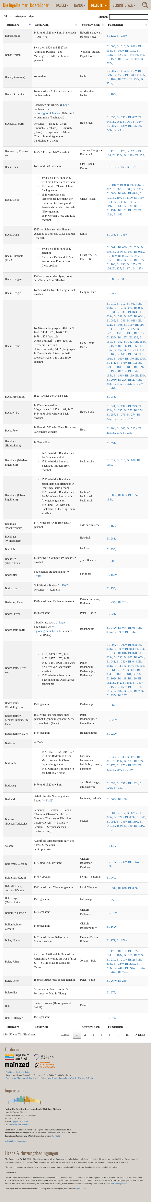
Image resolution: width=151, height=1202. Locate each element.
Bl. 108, (112, 264)
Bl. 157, (119, 350)
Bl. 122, (112, 35)
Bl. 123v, (122, 125)
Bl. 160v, (122, 687)
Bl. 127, (132, 329)
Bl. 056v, (118, 251)
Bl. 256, (111, 900)
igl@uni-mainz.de (20, 1121)
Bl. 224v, (119, 963)
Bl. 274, (132, 414)
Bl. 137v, (123, 337)
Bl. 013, (130, 648)
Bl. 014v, (112, 653)
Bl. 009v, (123, 247)
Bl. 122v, (134, 783)
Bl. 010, (122, 46)
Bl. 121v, (118, 761)
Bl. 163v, (118, 825)
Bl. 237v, (123, 695)
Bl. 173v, (112, 951)
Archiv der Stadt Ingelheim (17, 1072)
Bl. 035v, (122, 117)
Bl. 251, (127, 383)
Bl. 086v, (122, 821)
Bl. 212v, (132, 428)
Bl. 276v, (127, 418)
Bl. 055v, (129, 665)
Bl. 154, (129, 761)
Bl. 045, (141, 817)
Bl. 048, (123, 888)
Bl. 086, (122, 320)
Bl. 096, (134, 255)
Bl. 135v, (132, 264)
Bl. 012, (122, 303)
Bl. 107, (117, 197)
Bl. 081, (119, 316)
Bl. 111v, (139, 197)
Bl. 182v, (112, 79)
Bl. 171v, (122, 362)
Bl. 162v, (112, 926)
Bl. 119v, (132, 70)
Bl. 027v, (119, 817)
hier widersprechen (119, 1183)
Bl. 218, (111, 830)
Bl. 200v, (140, 375)
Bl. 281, (111, 538)
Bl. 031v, (112, 443)
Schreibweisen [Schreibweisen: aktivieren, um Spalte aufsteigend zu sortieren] (90, 24)
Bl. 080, (117, 189)
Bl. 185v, (138, 268)
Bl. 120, (119, 54)
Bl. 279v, (112, 912)
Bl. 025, (139, 307)
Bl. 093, (123, 495)
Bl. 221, (111, 613)
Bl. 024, (129, 307)
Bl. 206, (123, 379)
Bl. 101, (127, 674)
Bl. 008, (133, 644)
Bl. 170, (130, 75)
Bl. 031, (112, 312)
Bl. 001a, (112, 247)
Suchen (123, 17)
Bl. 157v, (129, 350)
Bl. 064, (127, 121)
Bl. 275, (111, 992)
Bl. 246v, (130, 968)
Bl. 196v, (119, 375)
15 (127, 1034)
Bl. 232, (129, 691)
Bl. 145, (111, 845)
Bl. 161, (123, 210)
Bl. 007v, (122, 644)
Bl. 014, (140, 648)
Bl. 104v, (112, 94)
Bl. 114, (122, 201)
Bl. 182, (119, 691)
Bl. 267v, (112, 972)
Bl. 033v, (139, 657)
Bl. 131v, (139, 333)
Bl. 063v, (112, 799)
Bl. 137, (138, 206)
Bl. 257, (112, 414)
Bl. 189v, (139, 367)
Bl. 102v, (112, 678)
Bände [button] (79, 5)
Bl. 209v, (139, 955)
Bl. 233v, (139, 691)
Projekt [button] (61, 5)
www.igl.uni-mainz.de (19, 1124)
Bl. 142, (117, 682)
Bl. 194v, (134, 371)
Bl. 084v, (139, 316)
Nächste (140, 1034)
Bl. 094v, (134, 193)
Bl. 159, (131, 167)
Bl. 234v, (112, 602)
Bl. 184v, (118, 955)
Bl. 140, (140, 54)
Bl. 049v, (133, 888)
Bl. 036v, (122, 312)
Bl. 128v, (118, 155)
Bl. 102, (137, 674)
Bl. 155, (122, 167)
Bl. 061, (117, 121)
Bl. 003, (112, 46)
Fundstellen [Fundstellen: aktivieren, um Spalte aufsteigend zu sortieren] (115, 24)
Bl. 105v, (118, 260)
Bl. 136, (129, 206)
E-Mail (56, 1136)
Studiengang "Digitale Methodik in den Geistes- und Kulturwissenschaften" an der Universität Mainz (50, 1078)
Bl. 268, (122, 980)
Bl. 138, (134, 337)
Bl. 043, (133, 312)
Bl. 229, (133, 406)
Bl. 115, (112, 151)
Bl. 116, (139, 324)
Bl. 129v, (129, 155)
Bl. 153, (111, 588)
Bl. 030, (119, 657)
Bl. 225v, (130, 963)
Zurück (65, 1034)
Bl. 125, (133, 125)
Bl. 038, (122, 756)
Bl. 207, (133, 379)
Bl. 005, (112, 644)
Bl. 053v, (136, 184)
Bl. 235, (119, 410)
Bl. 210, (112, 959)
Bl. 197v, (122, 406)
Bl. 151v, (112, 210)
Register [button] (99, 5)
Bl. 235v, (112, 695)
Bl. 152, (119, 341)
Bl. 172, (133, 362)
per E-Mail (82, 1188)
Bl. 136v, (112, 337)
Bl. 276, (117, 418)
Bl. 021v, (132, 813)
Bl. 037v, (122, 783)
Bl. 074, (111, 1017)
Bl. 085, (112, 320)
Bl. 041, (112, 406)
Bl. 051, (112, 821)
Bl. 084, (112, 125)
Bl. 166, (133, 354)
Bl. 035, (112, 117)
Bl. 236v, (122, 35)
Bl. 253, (111, 549)
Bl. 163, (118, 214)
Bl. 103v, (130, 50)
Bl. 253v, (138, 383)
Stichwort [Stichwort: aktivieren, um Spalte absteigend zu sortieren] (12, 24)
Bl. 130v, (128, 333)
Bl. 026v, (112, 719)
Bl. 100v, (119, 50)
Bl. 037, (133, 117)
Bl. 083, (127, 189)
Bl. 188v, (128, 367)
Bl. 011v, (132, 46)
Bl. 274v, (123, 972)
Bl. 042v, (112, 627)
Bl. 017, (119, 307)
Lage (66, 104)
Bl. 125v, (132, 151)
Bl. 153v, (140, 341)
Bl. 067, (133, 627)
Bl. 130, (117, 333)
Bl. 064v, (138, 121)
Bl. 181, (117, 367)
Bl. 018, (122, 460)
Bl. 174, (127, 268)
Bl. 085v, (138, 189)
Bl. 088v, (112, 193)
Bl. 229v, (112, 733)
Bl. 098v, (119, 632)
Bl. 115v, (129, 324)
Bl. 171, (112, 362)
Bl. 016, (112, 167)
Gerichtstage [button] (123, 5)
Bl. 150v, (112, 59)
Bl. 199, (130, 375)
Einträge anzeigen (19, 16)
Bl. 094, (123, 193)
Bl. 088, (112, 70)
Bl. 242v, (123, 79)
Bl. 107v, (139, 260)
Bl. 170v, (140, 75)
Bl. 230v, (119, 130)
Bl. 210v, (122, 959)
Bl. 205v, (112, 379)
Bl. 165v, (122, 354)
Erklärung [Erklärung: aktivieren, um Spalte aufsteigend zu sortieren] (42, 24)
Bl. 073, (122, 670)
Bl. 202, (133, 765)
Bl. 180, (129, 825)
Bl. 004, (112, 813)
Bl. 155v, (112, 346)
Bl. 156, (123, 346)
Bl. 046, (119, 665)
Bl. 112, (122, 70)
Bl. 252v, (123, 602)
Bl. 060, (140, 665)
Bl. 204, (112, 428)
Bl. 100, (117, 674)
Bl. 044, (123, 627)
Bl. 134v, (129, 54)
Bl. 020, (132, 460)
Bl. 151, (127, 682)
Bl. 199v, (139, 825)
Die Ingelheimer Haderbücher (26, 5)
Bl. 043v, (130, 817)
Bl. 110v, (128, 197)
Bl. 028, (125, 184)
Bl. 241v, (119, 968)
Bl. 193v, (123, 59)
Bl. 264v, (112, 388)
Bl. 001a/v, (113, 184)
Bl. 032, (112, 756)
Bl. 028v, (135, 247)
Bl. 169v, (119, 358)
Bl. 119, (132, 201)
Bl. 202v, (135, 59)
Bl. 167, (111, 525)
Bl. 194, (123, 371)
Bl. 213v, (127, 769)
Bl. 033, (129, 657)
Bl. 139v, (134, 821)
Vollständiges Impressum (16, 1141)
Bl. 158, (140, 155)
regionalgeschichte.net (47, 113)
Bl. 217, (117, 432)
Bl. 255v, (135, 79)
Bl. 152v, (129, 341)
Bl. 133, (119, 206)
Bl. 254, (139, 410)
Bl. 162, (133, 210)
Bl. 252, (129, 410)
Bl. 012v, (132, 303)
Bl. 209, (129, 955)
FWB (37, 575)
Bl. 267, (141, 968)
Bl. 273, (122, 414)
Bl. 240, (111, 292)
